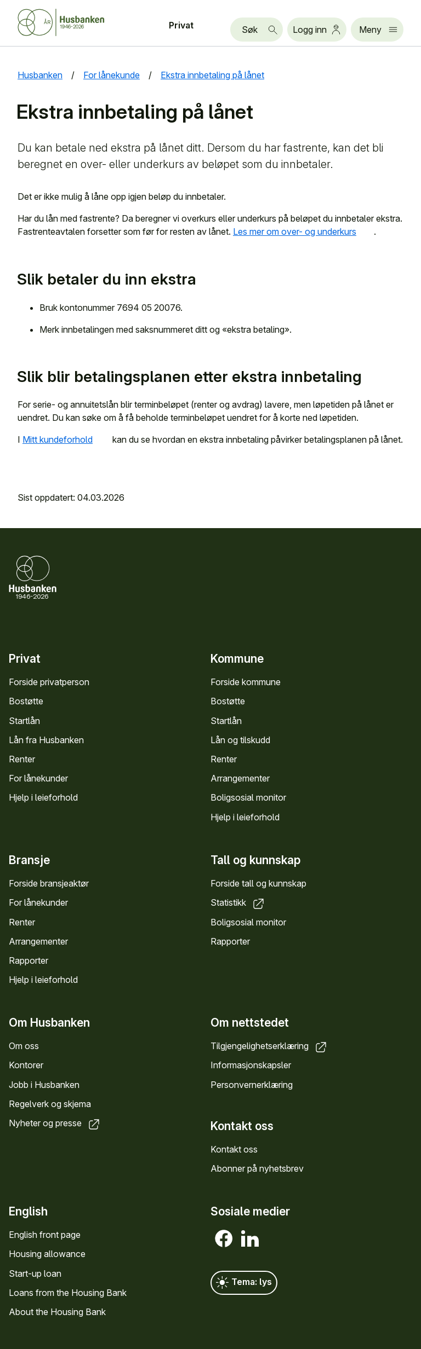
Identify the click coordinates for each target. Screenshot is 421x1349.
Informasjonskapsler (250, 1064)
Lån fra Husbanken (46, 739)
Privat (181, 25)
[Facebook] (223, 1238)
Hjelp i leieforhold (43, 797)
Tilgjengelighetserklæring (269, 1045)
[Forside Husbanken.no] (75, 22)
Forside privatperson (49, 681)
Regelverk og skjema (50, 1103)
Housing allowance (47, 1254)
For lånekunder (38, 778)
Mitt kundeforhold (66, 439)
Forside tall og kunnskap (258, 883)
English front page (45, 1234)
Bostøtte (26, 701)
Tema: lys (244, 1282)
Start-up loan (35, 1273)
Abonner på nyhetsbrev (257, 1168)
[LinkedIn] (250, 1238)
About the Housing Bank (57, 1311)
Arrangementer (240, 778)
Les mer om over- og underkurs (303, 231)
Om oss (24, 1045)
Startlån (24, 720)
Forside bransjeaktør (49, 883)
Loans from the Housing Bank (68, 1292)
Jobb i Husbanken (44, 1084)
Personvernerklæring (251, 1084)
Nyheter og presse (55, 1123)
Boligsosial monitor (248, 797)
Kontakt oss (234, 1149)
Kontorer (26, 1064)
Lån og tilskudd (240, 739)
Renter (22, 759)
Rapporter (28, 960)
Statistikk (238, 902)
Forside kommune (245, 681)
